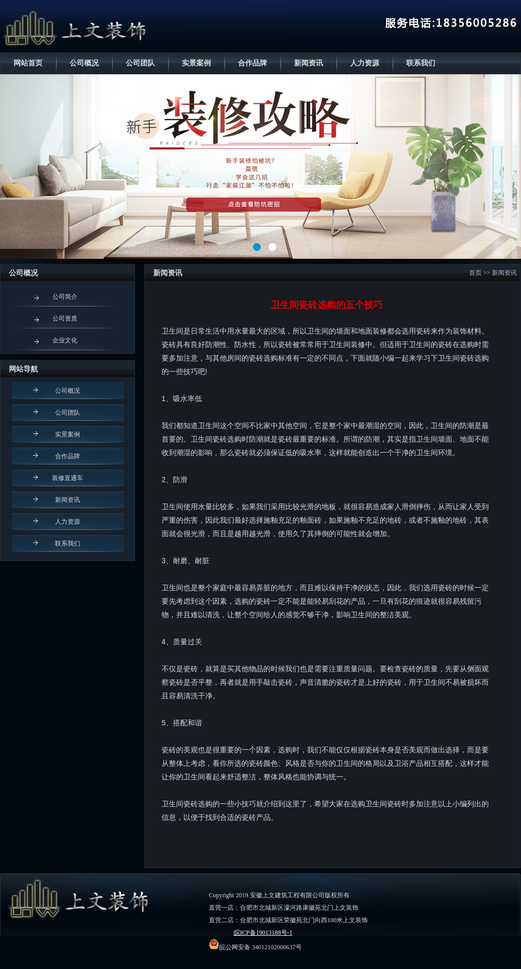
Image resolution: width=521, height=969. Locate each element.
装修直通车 (67, 478)
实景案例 (196, 63)
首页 (475, 272)
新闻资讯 (308, 63)
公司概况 (84, 63)
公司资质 (64, 318)
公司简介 (64, 296)
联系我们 (420, 63)
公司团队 (140, 63)
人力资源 (364, 63)
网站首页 (28, 63)
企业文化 (64, 340)
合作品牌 (252, 63)
